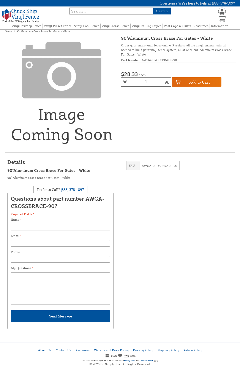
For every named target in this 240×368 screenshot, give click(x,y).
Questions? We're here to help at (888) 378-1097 (197, 3)
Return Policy (192, 350)
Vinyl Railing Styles (146, 26)
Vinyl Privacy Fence (26, 26)
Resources (200, 26)
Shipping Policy (168, 350)
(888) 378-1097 (72, 189)
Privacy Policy (143, 350)
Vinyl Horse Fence (115, 26)
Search (162, 11)
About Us (44, 350)
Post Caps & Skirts (177, 26)
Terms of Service (146, 360)
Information (219, 26)
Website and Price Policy (111, 350)
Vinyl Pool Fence (86, 26)
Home (8, 31)
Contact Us (63, 350)
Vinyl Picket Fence (58, 26)
